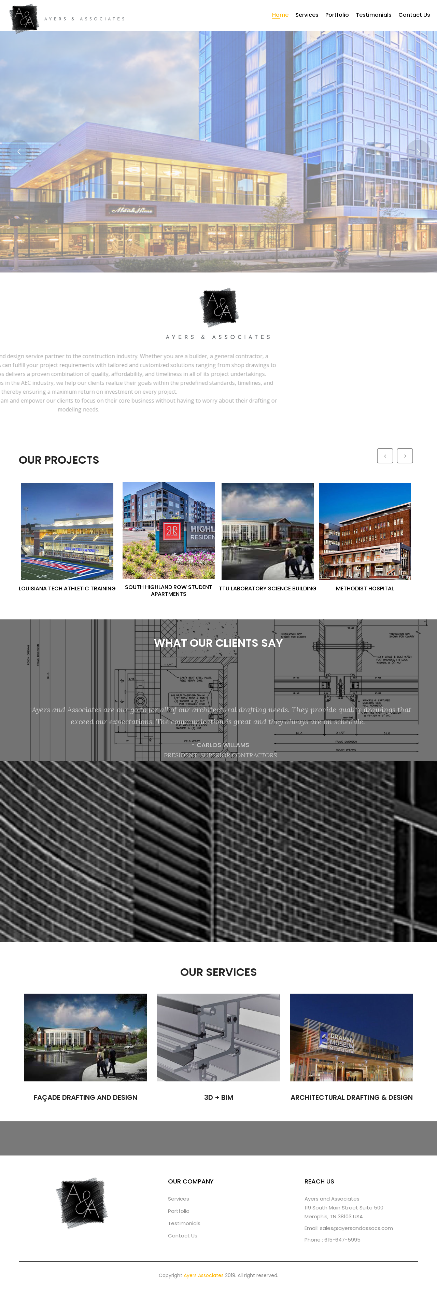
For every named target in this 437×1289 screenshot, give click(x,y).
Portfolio (337, 15)
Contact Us (414, 15)
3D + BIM (218, 1097)
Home (280, 15)
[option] (68, 537)
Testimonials (374, 15)
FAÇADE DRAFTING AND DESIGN (85, 1097)
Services (307, 15)
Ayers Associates (204, 1275)
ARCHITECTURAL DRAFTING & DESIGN (352, 1097)
